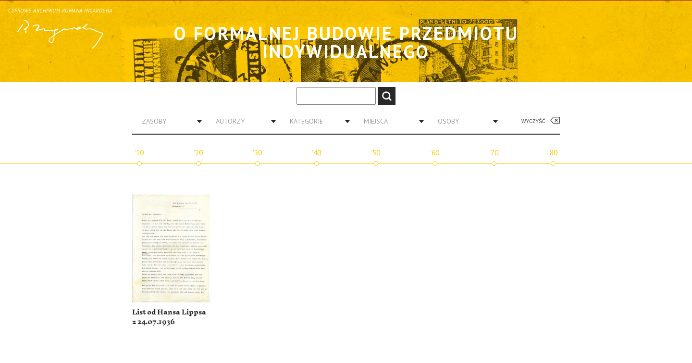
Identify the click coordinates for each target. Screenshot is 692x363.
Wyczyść (533, 121)
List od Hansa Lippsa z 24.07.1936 (169, 317)
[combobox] (168, 121)
